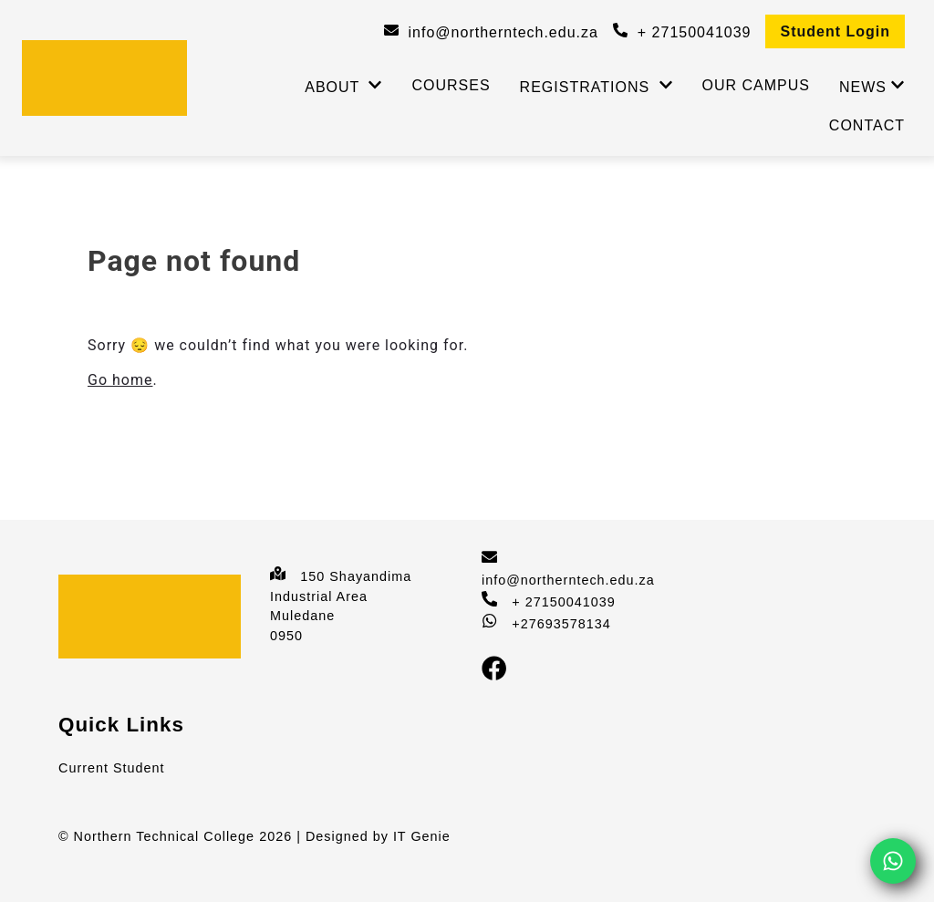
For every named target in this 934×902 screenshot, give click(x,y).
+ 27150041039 (563, 602)
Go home (120, 380)
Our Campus (756, 85)
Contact (867, 125)
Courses (450, 85)
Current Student (111, 768)
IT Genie (422, 836)
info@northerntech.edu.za (568, 580)
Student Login (835, 31)
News (863, 87)
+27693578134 (561, 624)
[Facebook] (501, 676)
